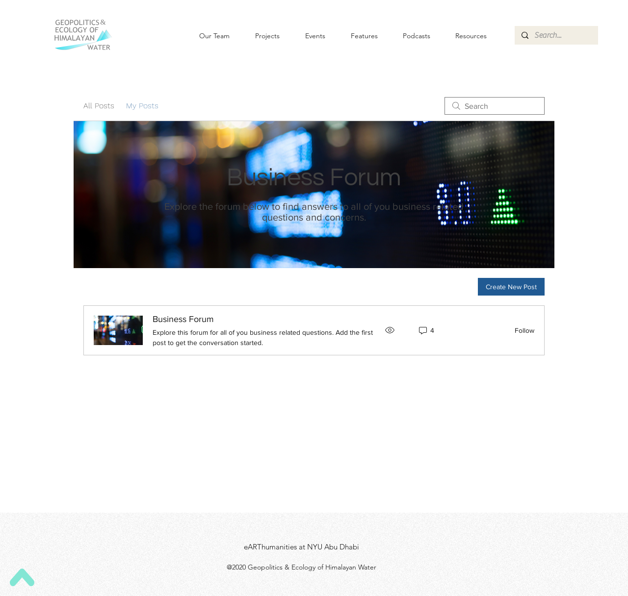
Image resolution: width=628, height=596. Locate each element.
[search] (495, 106)
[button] (307, 36)
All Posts (98, 105)
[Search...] (555, 35)
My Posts (142, 105)
